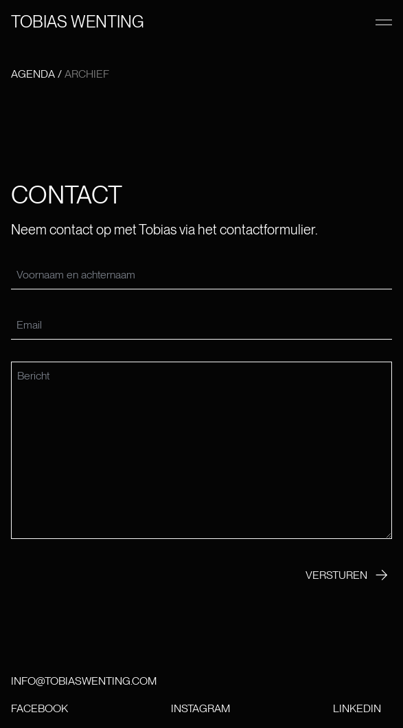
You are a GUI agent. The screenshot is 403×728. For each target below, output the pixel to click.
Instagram (200, 708)
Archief (87, 73)
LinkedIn (357, 708)
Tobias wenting (77, 22)
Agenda (33, 73)
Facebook (39, 708)
